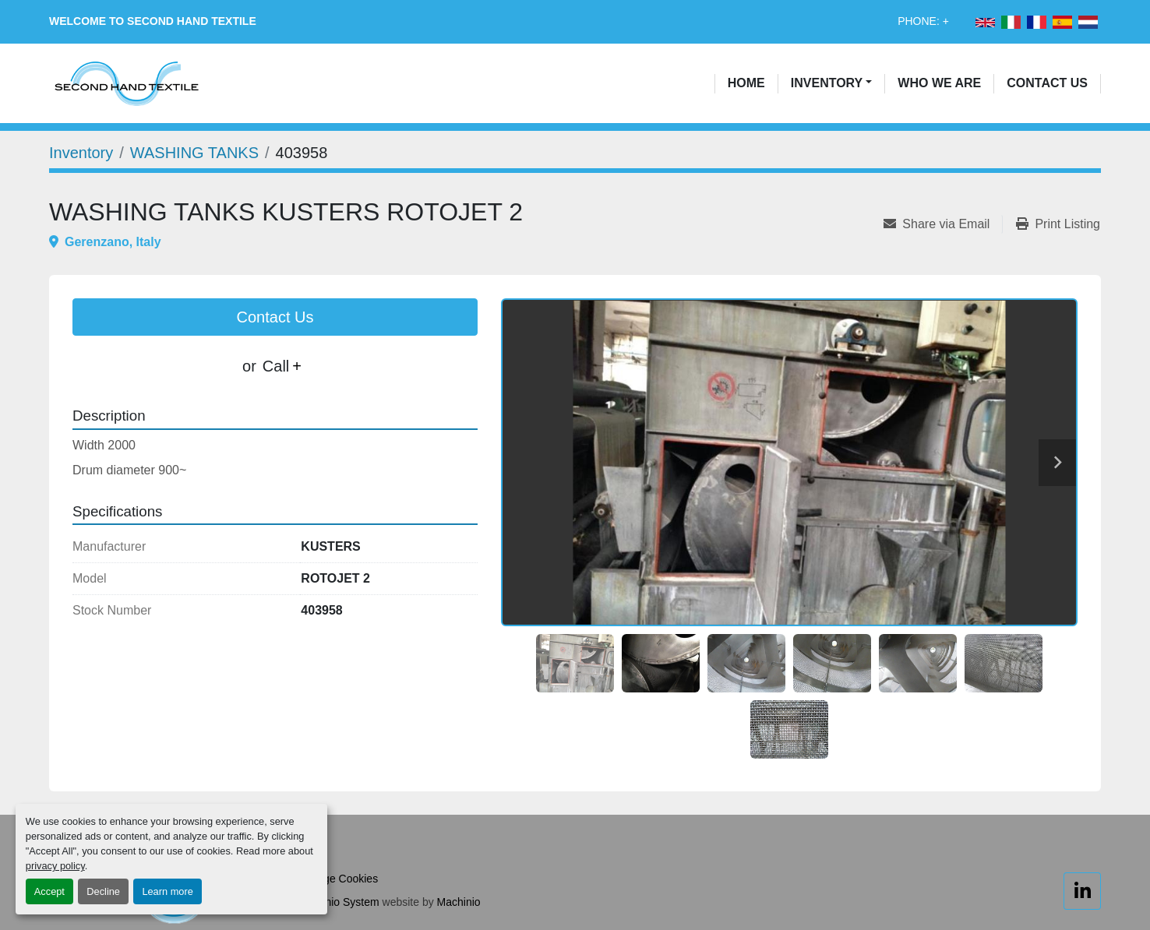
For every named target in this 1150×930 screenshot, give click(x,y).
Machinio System (337, 902)
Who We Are (939, 83)
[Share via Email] (943, 224)
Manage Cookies (337, 878)
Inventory (826, 83)
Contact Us (1047, 83)
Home (746, 83)
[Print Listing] (1058, 224)
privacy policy (55, 866)
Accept (49, 891)
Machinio (459, 902)
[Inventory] (81, 152)
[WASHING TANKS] (194, 152)
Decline (103, 891)
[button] (832, 83)
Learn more (167, 891)
